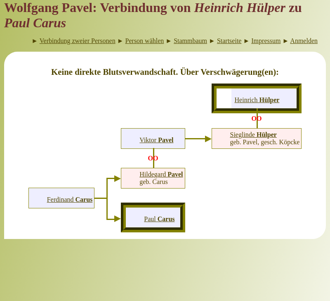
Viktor (156, 139)
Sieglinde (253, 134)
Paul (159, 218)
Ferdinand (70, 199)
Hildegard (161, 174)
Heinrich (257, 99)
